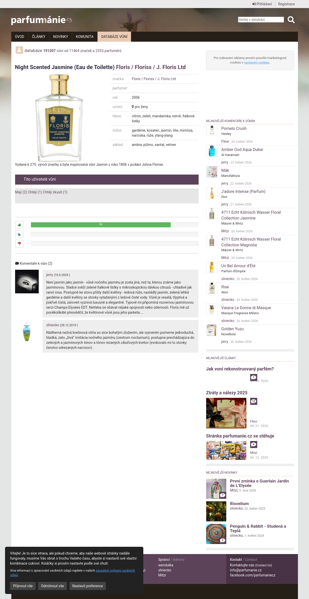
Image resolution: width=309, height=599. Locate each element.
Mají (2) (21, 192)
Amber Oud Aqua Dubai (242, 149)
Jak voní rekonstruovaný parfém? (240, 368)
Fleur (225, 141)
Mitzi (225, 231)
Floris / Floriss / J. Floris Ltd (151, 67)
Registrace (286, 4)
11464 (74, 51)
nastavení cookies (256, 62)
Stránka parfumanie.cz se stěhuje (240, 436)
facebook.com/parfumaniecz (253, 575)
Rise (225, 287)
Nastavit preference (87, 586)
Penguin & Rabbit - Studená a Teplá (258, 528)
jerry (49, 275)
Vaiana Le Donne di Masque (246, 307)
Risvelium (239, 503)
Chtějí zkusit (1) (55, 192)
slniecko (52, 325)
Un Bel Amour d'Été (238, 265)
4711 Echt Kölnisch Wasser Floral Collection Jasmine (251, 215)
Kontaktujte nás (251, 565)
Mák (225, 170)
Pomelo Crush (233, 128)
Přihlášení (262, 4)
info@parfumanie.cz (246, 570)
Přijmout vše (23, 586)
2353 (100, 51)
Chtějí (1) (35, 192)
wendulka (165, 565)
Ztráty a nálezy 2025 (227, 392)
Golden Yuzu (232, 328)
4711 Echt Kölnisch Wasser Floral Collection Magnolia (251, 242)
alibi (253, 376)
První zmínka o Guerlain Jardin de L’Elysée (259, 483)
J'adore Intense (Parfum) (243, 191)
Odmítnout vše (52, 586)
